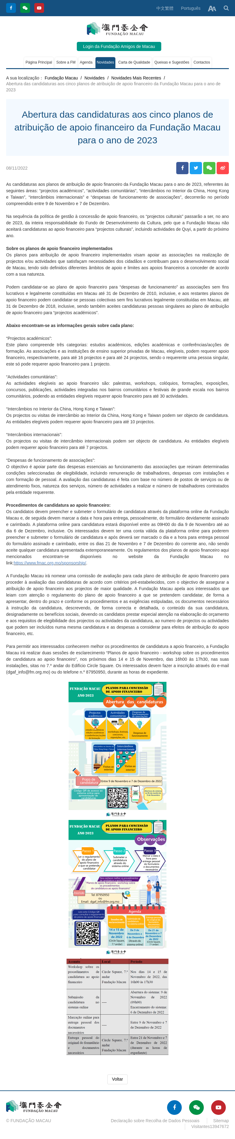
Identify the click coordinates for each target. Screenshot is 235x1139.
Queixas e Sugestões (172, 62)
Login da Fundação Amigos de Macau (119, 46)
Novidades (105, 62)
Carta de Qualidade (134, 62)
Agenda (86, 62)
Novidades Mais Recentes (136, 77)
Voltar (117, 1079)
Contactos (201, 62)
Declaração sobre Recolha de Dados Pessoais (155, 1120)
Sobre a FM (66, 62)
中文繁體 (164, 8)
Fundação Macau (61, 77)
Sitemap (221, 1120)
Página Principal (38, 62)
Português (190, 8)
